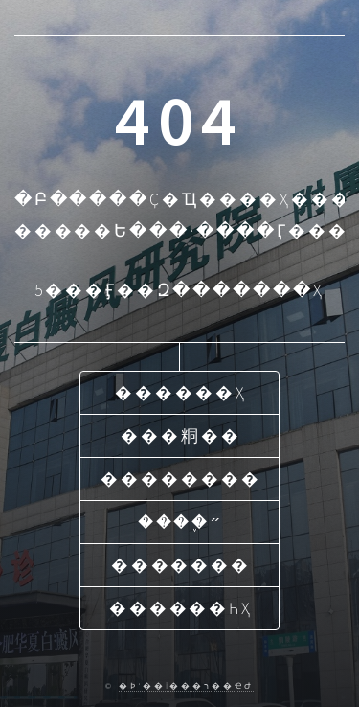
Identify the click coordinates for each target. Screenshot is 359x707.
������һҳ (181, 608)
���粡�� (181, 435)
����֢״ (181, 522)
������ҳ (181, 392)
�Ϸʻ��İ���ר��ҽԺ (186, 685)
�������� (180, 479)
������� (181, 565)
